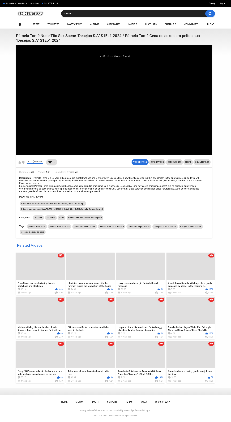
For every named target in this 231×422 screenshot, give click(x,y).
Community (191, 24)
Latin (61, 218)
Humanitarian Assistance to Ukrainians (22, 3)
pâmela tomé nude (36, 226)
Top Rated (53, 24)
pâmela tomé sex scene (84, 226)
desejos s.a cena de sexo (32, 232)
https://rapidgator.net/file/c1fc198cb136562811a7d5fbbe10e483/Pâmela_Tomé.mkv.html (62, 209)
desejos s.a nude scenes (165, 226)
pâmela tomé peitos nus (139, 226)
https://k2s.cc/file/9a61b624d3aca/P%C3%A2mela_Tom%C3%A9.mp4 (53, 204)
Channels (170, 24)
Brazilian (38, 218)
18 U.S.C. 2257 (162, 402)
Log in (222, 3)
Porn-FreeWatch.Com (112, 416)
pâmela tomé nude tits (59, 226)
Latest (35, 24)
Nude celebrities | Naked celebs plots (85, 218)
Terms (129, 402)
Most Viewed (74, 24)
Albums (94, 24)
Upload (210, 24)
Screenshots (174, 162)
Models (132, 24)
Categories (113, 24)
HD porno (51, 218)
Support (112, 402)
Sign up (212, 3)
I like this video (19, 162)
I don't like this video (23, 162)
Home (20, 24)
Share (188, 162)
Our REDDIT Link (51, 3)
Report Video (157, 162)
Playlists (151, 24)
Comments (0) (202, 162)
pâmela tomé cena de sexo (112, 226)
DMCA (144, 402)
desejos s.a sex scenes (190, 226)
